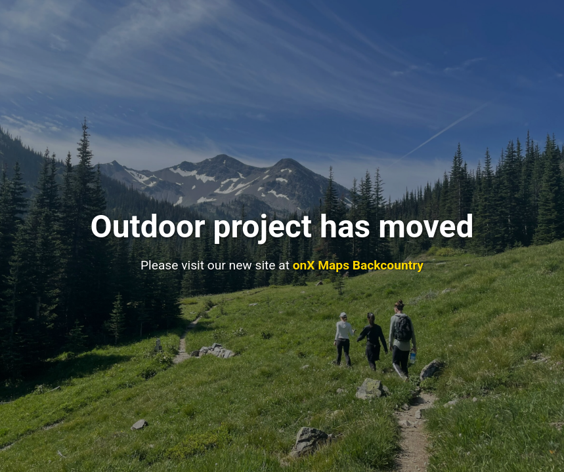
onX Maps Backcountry (358, 265)
